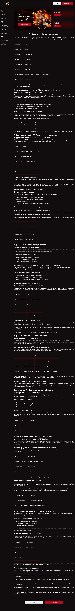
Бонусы (4, 15)
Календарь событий (4, 44)
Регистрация (67, 3)
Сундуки (4, 33)
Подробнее (57, 14)
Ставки (3, 18)
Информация (5, 48)
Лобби (3, 11)
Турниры (4, 22)
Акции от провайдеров (5, 26)
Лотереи (4, 37)
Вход (57, 3)
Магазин (4, 30)
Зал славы (4, 40)
